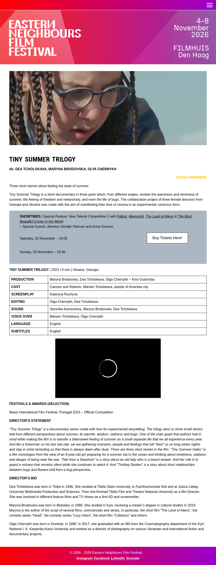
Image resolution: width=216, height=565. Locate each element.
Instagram (85, 558)
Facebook (102, 558)
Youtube (132, 558)
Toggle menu (210, 4)
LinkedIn (118, 558)
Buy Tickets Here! (167, 238)
